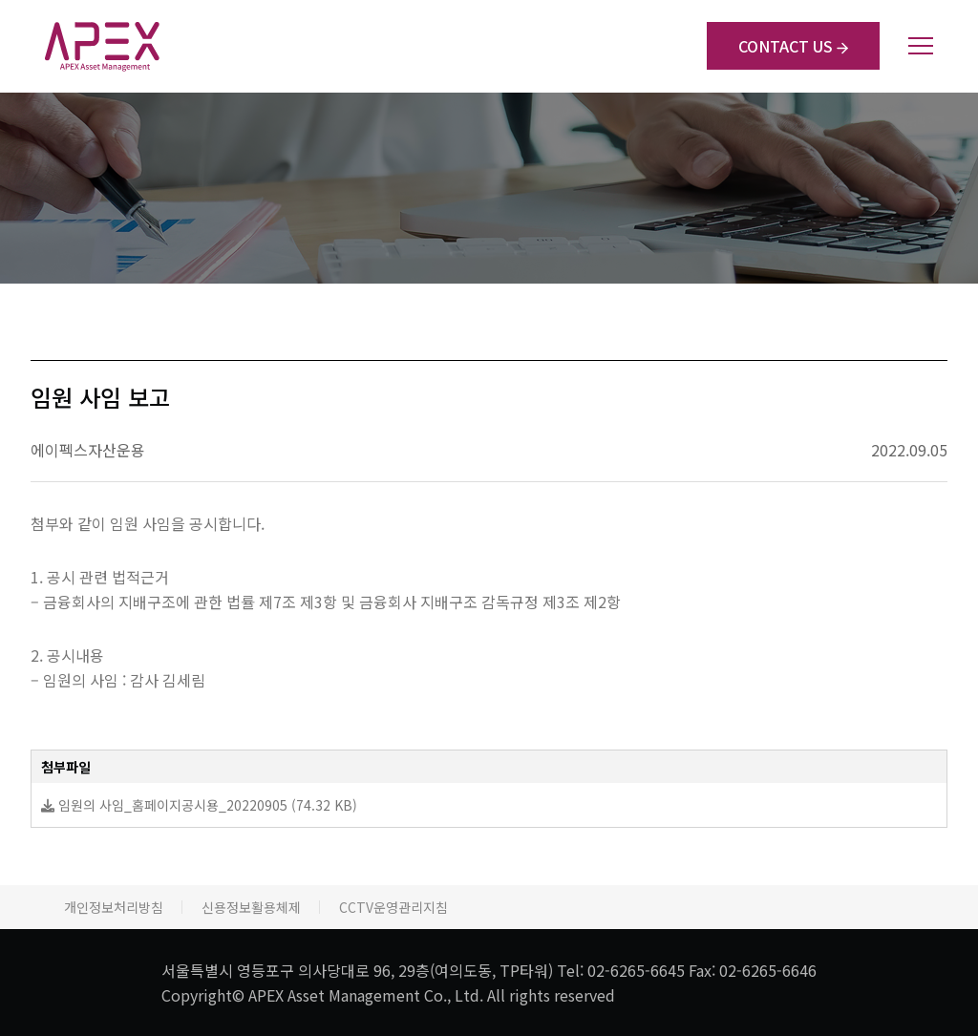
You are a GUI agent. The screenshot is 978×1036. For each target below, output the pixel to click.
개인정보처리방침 (113, 907)
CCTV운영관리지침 (393, 907)
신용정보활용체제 (251, 907)
